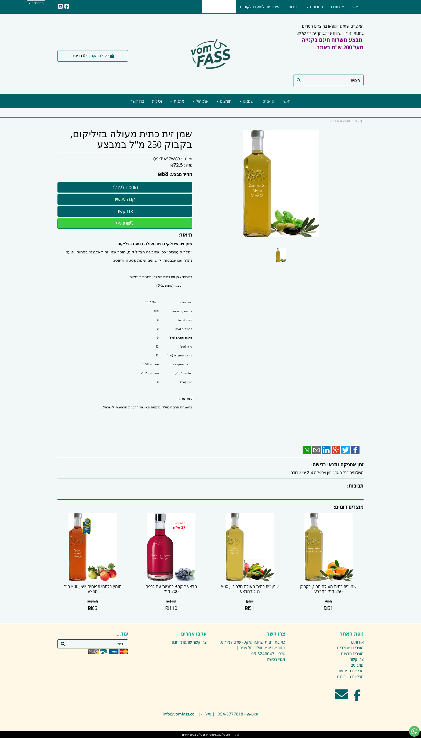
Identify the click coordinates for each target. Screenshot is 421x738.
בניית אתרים (189, 734)
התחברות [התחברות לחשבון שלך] (35, 3)
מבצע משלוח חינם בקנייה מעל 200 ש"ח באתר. (333, 43)
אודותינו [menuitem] (337, 6)
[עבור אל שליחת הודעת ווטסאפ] (414, 731)
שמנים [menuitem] (246, 101)
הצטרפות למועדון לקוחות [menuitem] (260, 6)
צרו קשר (199, 642)
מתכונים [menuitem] (314, 6)
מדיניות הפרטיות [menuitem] (350, 670)
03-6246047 (262, 653)
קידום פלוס (202, 734)
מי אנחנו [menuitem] (268, 101)
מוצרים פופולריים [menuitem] (350, 647)
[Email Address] (60, 6)
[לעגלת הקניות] (92, 56)
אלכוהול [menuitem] (200, 101)
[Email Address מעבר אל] (341, 697)
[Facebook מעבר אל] (357, 697)
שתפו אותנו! (182, 642)
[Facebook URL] (66, 6)
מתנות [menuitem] (177, 101)
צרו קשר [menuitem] (137, 101)
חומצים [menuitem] (223, 101)
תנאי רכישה (276, 659)
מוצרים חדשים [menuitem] (352, 653)
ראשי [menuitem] (287, 101)
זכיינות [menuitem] (157, 101)
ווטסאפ (124, 223)
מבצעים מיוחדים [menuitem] (219, 6)
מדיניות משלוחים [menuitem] (350, 676)
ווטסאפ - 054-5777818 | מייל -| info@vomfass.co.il (210, 714)
